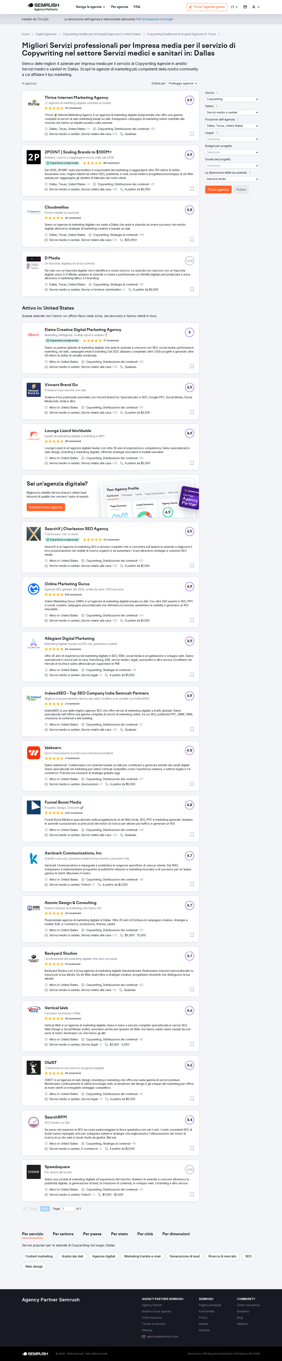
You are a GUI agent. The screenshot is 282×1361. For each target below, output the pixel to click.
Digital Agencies (46, 34)
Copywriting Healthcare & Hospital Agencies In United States (102, 34)
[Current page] (67, 1208)
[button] (234, 7)
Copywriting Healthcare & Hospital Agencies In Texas (181, 34)
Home (26, 34)
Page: (57, 1208)
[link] (119, 7)
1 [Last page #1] (80, 1208)
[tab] (32, 1234)
